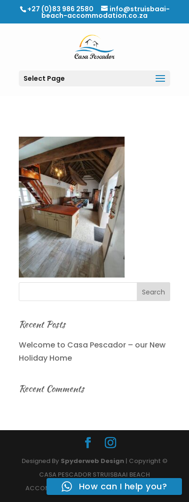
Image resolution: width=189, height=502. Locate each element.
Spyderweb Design (92, 460)
